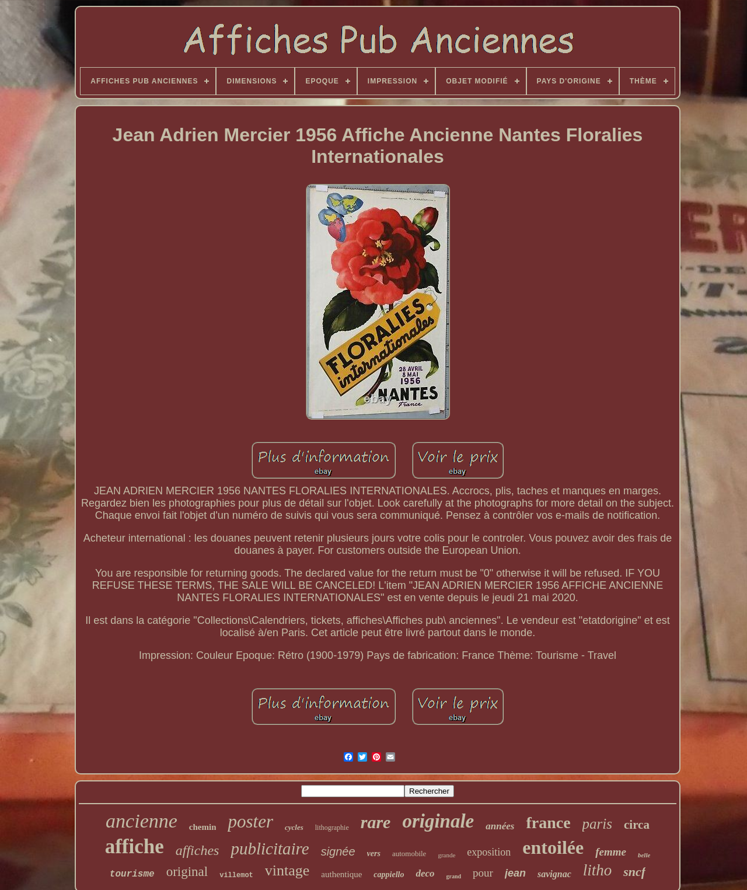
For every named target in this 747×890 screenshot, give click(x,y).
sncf (634, 871)
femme (610, 852)
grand (454, 876)
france (548, 823)
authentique (341, 874)
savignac (554, 874)
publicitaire (270, 848)
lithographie (332, 827)
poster (250, 821)
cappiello (389, 874)
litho (597, 870)
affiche (134, 846)
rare (376, 822)
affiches (197, 850)
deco (425, 873)
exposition (489, 852)
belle (644, 854)
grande (446, 854)
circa (637, 825)
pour (483, 873)
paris (597, 824)
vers (374, 853)
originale (438, 821)
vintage (287, 870)
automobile (409, 853)
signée (338, 851)
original (187, 871)
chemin (203, 827)
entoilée (553, 847)
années (500, 826)
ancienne (141, 821)
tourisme (132, 874)
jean (515, 873)
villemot (236, 875)
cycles (294, 827)
